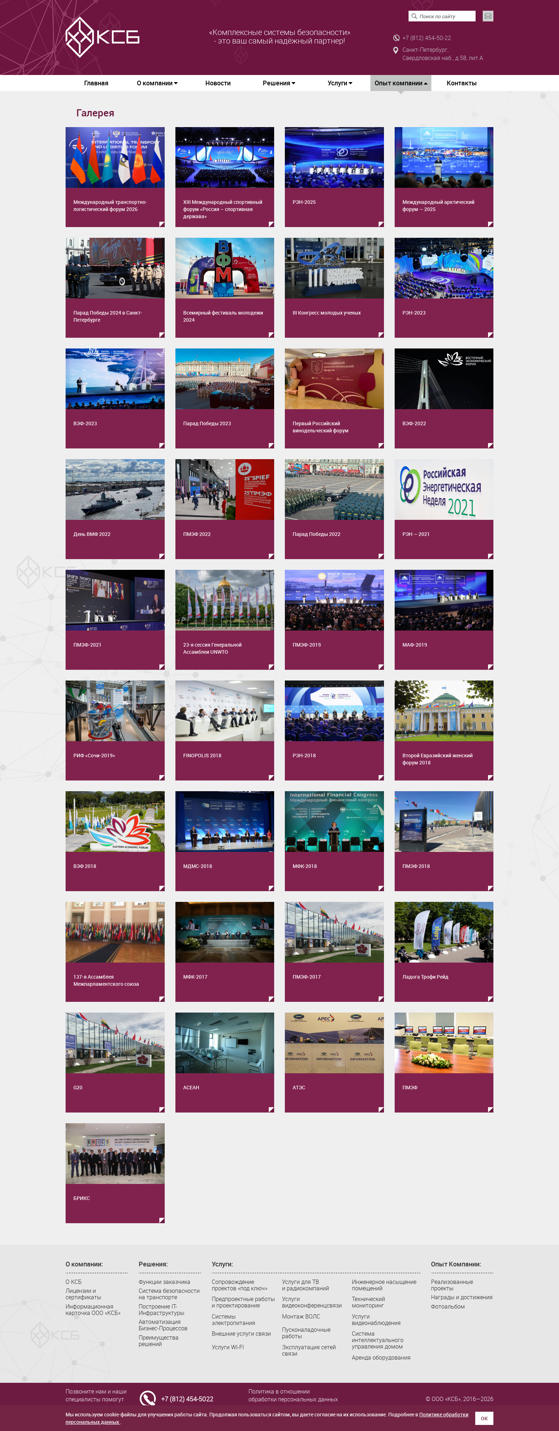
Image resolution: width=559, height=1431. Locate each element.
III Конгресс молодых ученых (327, 312)
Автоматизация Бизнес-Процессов (163, 1325)
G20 (77, 1087)
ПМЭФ (409, 1087)
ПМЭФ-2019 (307, 644)
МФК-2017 (195, 976)
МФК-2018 (305, 866)
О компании (157, 83)
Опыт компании (401, 85)
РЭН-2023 (414, 312)
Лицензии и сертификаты (83, 1294)
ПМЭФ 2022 (197, 534)
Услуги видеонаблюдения (376, 1319)
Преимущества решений (159, 1341)
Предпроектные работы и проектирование (243, 1302)
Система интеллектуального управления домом (378, 1340)
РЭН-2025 (304, 202)
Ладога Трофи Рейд (425, 976)
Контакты (462, 83)
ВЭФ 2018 (84, 866)
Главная (96, 83)
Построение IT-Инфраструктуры (161, 1309)
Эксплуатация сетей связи (309, 1350)
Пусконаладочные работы (306, 1333)
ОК (484, 1418)
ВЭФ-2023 (85, 423)
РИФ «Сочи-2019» (94, 755)
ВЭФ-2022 (414, 423)
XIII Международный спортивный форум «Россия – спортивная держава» (222, 209)
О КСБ (74, 1282)
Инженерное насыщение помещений (384, 1285)
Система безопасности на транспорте (169, 1294)
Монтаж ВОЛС (301, 1316)
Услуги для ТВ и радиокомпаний (305, 1285)
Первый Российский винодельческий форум (321, 427)
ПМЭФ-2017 (307, 976)
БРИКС (81, 1198)
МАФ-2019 (414, 644)
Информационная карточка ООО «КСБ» (93, 1309)
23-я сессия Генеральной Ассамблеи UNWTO (212, 648)
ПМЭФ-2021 (87, 644)
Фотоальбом (448, 1306)
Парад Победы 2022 (316, 534)
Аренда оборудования (381, 1357)
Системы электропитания (233, 1319)
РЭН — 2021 (416, 534)
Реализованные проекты (452, 1285)
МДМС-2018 (197, 866)
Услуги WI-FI (228, 1347)
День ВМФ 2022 (92, 534)
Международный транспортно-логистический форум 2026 (110, 205)
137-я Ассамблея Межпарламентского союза (106, 980)
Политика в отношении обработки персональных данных (293, 1395)
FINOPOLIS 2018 (202, 755)
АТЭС (299, 1087)
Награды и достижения (462, 1297)
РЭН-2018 (304, 755)
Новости (218, 83)
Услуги (340, 83)
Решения (279, 83)
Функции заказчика (164, 1282)
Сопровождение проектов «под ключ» (239, 1285)
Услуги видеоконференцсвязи (312, 1302)
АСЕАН (191, 1087)
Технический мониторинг (368, 1302)
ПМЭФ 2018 (416, 866)
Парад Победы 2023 (207, 423)
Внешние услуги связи (241, 1333)
